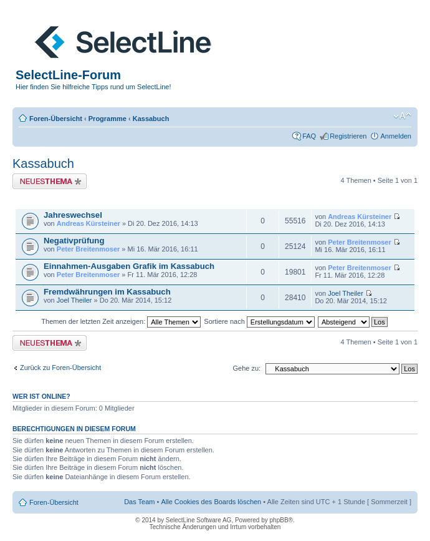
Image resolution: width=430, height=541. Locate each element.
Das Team (139, 501)
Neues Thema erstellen (49, 181)
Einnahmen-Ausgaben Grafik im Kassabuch (129, 266)
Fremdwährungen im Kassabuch (107, 291)
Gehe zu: (246, 368)
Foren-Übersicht (55, 118)
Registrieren (348, 136)
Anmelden (395, 136)
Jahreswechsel (73, 215)
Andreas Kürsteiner (88, 223)
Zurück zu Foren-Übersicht (60, 367)
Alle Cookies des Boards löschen (211, 501)
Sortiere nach (259, 321)
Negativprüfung (74, 240)
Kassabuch (151, 118)
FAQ (309, 136)
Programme (107, 118)
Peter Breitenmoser (88, 249)
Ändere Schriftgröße (402, 116)
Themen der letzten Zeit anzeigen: (121, 321)
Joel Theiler (74, 300)
